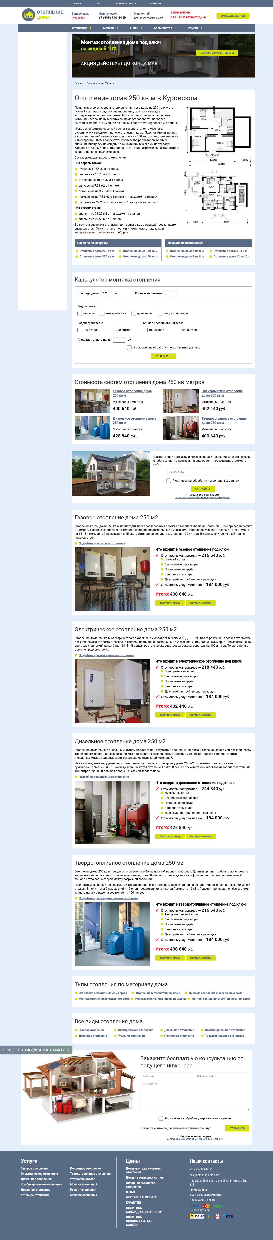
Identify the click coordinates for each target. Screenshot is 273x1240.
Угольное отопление (32, 58)
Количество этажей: (149, 293)
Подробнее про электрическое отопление (106, 655)
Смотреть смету (170, 603)
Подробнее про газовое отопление (102, 543)
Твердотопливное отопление (38, 68)
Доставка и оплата (125, 3)
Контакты (155, 3)
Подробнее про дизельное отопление (104, 777)
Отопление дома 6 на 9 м (230, 251)
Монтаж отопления (83, 1195)
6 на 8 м (24, 232)
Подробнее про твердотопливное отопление (108, 898)
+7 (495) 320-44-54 (113, 18)
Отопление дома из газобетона (39, 253)
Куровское (78, 18)
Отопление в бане (31, 135)
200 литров (123, 330)
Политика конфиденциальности (144, 1210)
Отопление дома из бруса (35, 248)
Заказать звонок (233, 15)
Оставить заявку (200, 603)
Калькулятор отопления (35, 118)
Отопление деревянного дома (38, 257)
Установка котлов (31, 88)
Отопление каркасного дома (37, 262)
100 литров (91, 330)
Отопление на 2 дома (33, 140)
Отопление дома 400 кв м (140, 256)
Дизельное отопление (33, 44)
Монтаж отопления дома (35, 94)
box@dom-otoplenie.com (148, 17)
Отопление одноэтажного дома (39, 144)
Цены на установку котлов (145, 1177)
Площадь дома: (88, 293)
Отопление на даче (32, 130)
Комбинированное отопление (38, 49)
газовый (89, 313)
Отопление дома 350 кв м (96, 256)
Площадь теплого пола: (94, 339)
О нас (98, 3)
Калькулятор (163, 28)
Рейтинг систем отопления (42, 113)
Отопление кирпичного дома (38, 271)
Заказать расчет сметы (217, 52)
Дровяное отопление (33, 54)
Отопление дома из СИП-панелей (40, 267)
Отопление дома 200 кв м (96, 251)
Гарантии (133, 1202)
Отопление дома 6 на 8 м (187, 251)
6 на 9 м (41, 232)
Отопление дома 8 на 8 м (187, 256)
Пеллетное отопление (33, 63)
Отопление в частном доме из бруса (103, 993)
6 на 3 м (41, 227)
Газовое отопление (32, 35)
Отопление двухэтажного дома (39, 149)
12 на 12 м (26, 237)
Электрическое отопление (36, 39)
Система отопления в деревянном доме (215, 993)
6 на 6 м (57, 227)
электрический (115, 313)
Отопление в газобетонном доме (158, 993)
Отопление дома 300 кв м (140, 251)
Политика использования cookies (139, 1221)
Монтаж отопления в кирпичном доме (160, 998)
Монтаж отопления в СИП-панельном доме (221, 998)
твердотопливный (175, 313)
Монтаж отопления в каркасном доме (104, 998)
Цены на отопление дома (35, 103)
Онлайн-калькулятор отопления (140, 1185)
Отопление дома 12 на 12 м (232, 256)
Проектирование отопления (37, 126)
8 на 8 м (57, 232)
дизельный (144, 313)
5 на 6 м (24, 227)
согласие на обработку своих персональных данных (202, 497)
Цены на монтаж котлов (35, 108)
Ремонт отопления (83, 1190)
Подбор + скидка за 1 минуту (36, 1050)
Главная (76, 3)
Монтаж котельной (32, 82)
